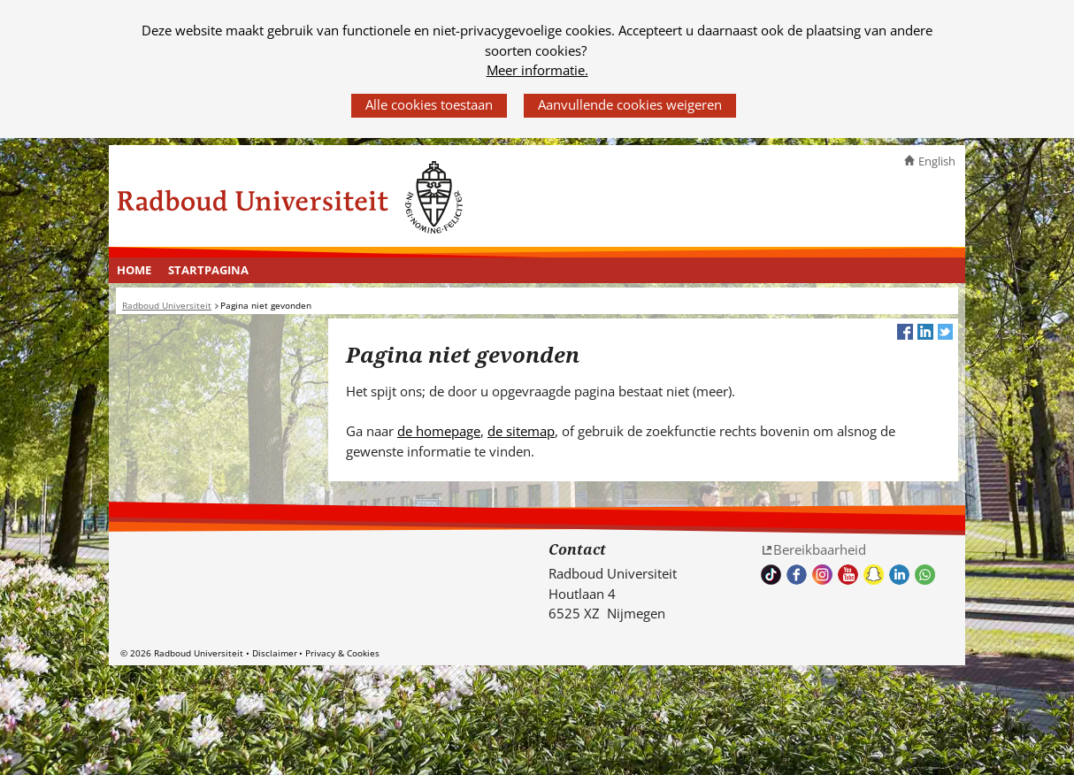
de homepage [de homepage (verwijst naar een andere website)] (438, 431)
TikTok (771, 574)
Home (134, 270)
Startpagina (208, 270)
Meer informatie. (537, 70)
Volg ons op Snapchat (873, 574)
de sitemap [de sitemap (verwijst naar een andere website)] (521, 431)
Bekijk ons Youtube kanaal (848, 574)
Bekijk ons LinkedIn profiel (899, 574)
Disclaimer (274, 653)
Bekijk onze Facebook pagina (796, 574)
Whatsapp (925, 574)
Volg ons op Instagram (822, 574)
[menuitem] (134, 270)
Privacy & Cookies (342, 653)
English (936, 161)
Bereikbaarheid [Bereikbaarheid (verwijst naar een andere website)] (819, 549)
